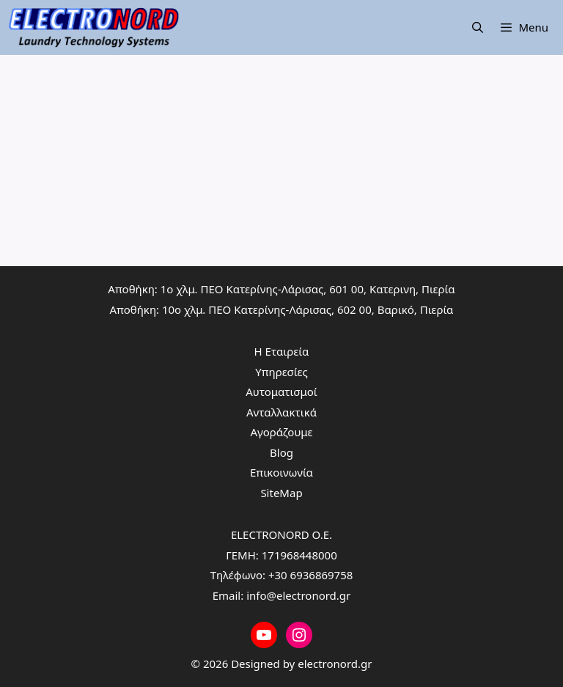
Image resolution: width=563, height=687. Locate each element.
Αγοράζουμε (281, 432)
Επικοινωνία (281, 472)
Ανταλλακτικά (281, 412)
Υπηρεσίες (281, 371)
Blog (281, 452)
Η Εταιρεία (281, 351)
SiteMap (281, 492)
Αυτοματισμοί (281, 391)
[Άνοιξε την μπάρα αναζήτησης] (477, 27)
